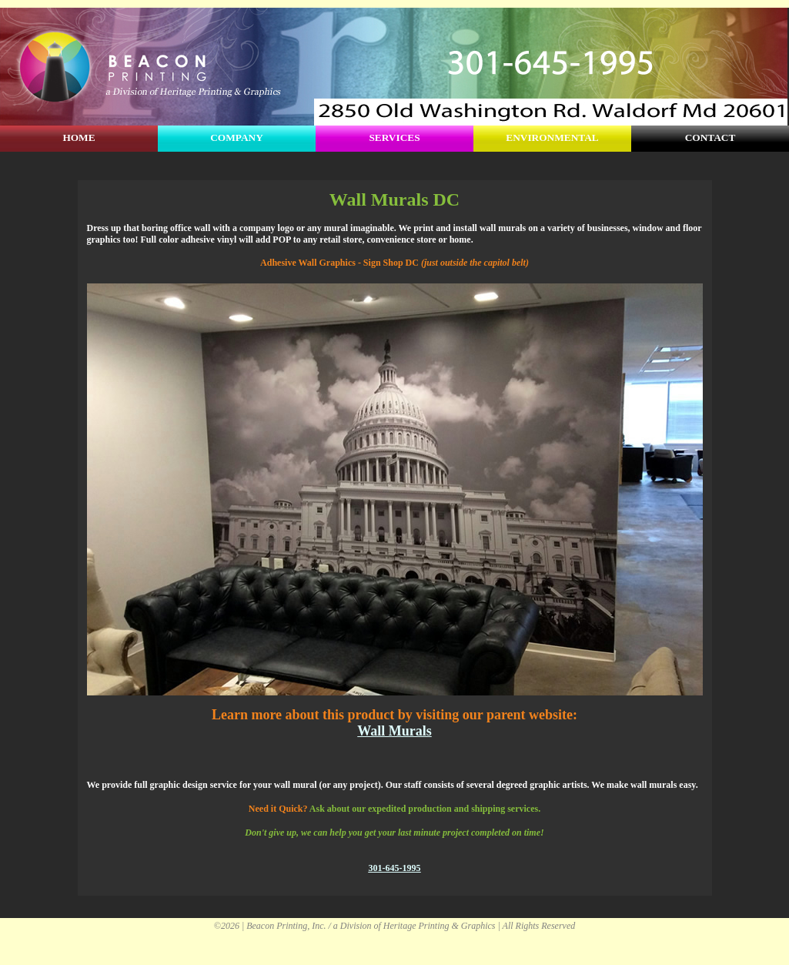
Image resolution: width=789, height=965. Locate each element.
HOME (78, 137)
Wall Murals (394, 731)
